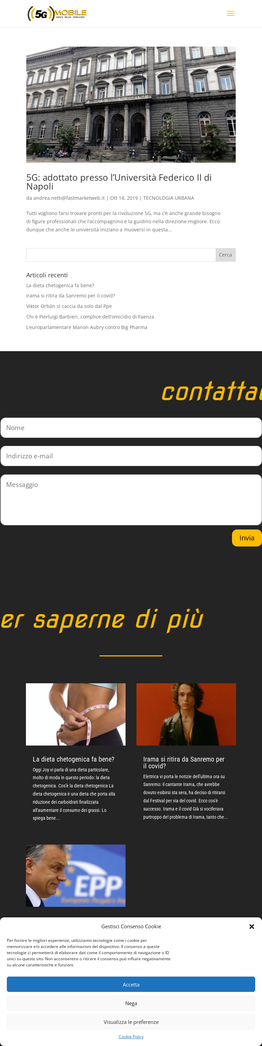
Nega (131, 1003)
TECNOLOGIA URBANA (168, 198)
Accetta (131, 984)
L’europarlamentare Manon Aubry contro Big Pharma (86, 327)
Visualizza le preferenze (131, 1021)
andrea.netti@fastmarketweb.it (69, 198)
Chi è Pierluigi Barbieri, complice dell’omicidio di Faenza (90, 316)
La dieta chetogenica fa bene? (60, 285)
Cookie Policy (131, 1037)
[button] (251, 926)
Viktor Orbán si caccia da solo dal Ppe (69, 306)
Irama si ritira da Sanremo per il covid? (70, 295)
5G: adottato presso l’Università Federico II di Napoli (119, 181)
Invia (246, 537)
